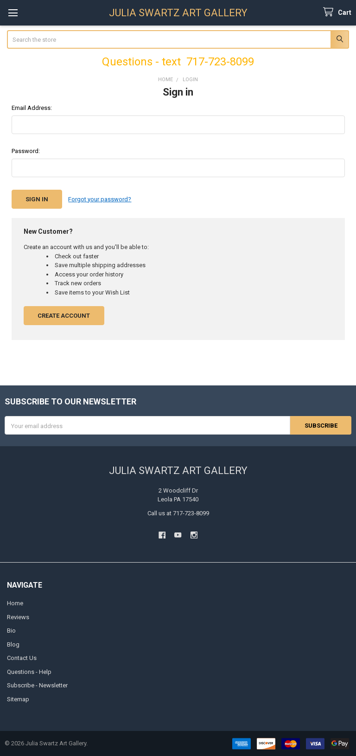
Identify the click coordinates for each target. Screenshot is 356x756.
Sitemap (18, 698)
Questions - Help (29, 671)
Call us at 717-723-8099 (178, 512)
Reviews (18, 616)
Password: (26, 150)
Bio (11, 630)
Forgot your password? (99, 199)
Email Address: (32, 107)
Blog (13, 644)
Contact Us (22, 657)
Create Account (64, 315)
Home (15, 603)
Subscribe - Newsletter (37, 685)
